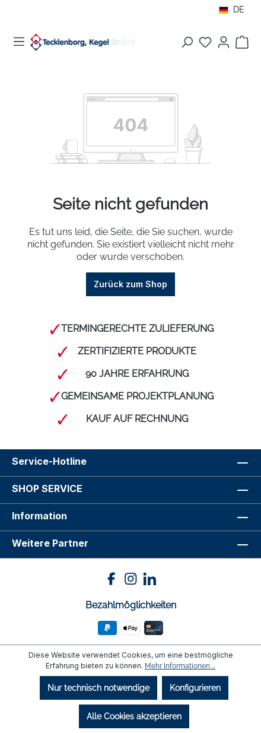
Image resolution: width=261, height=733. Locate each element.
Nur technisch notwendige (98, 688)
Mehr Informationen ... (180, 666)
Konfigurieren (195, 688)
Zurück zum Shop (130, 284)
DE (231, 9)
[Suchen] (187, 42)
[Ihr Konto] (224, 42)
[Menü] (19, 41)
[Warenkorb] (242, 42)
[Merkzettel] (205, 42)
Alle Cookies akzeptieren (134, 716)
